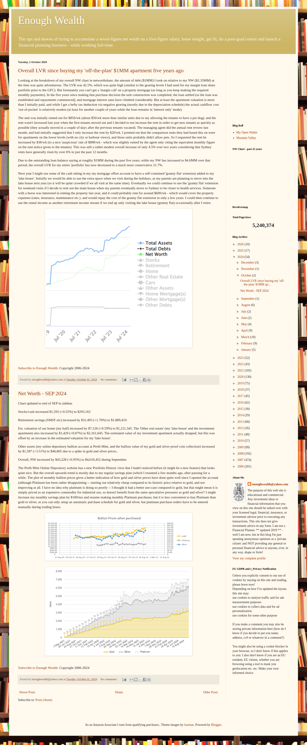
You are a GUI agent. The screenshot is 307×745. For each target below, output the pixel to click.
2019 (241, 383)
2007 (241, 460)
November (248, 269)
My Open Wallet (247, 132)
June (244, 318)
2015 (241, 409)
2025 (241, 250)
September (248, 298)
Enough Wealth (51, 20)
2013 (241, 421)
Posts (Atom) (43, 700)
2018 (241, 389)
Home (119, 692)
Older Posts (210, 692)
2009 (241, 447)
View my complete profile (249, 558)
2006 (241, 466)
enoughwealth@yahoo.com (270, 484)
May (244, 324)
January (246, 349)
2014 (241, 415)
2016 (241, 402)
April (244, 330)
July (244, 311)
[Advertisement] (260, 89)
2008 (241, 453)
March (245, 337)
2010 (241, 440)
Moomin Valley (246, 138)
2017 (241, 396)
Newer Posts (27, 692)
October (246, 275)
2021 (241, 370)
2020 (241, 376)
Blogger (216, 724)
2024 (241, 257)
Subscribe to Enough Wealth (38, 368)
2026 (241, 244)
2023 (241, 358)
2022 (241, 364)
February (247, 343)
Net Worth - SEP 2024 (42, 393)
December (248, 262)
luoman (189, 724)
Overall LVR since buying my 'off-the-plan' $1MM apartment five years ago (100, 70)
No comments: (109, 379)
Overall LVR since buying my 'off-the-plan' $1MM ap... (262, 282)
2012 (241, 428)
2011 (240, 434)
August (246, 305)
